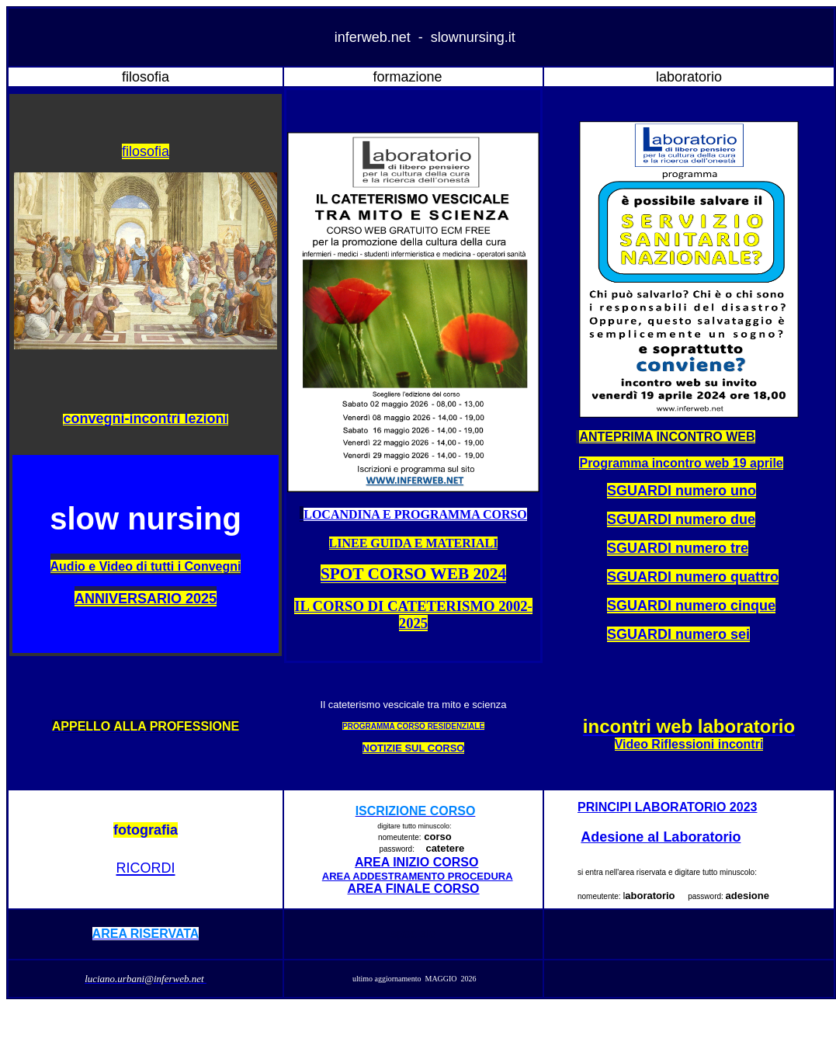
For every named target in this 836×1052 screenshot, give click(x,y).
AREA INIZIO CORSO (416, 862)
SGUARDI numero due (681, 519)
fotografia (145, 830)
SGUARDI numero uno (681, 490)
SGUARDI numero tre (677, 548)
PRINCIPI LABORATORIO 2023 (667, 807)
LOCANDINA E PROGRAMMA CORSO (415, 514)
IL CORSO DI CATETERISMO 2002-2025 (413, 614)
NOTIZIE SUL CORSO (413, 748)
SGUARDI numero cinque (691, 605)
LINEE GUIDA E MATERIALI (413, 543)
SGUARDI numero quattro (693, 577)
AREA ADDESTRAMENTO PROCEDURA (417, 876)
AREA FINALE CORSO (413, 888)
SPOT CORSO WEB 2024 (413, 573)
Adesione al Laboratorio (661, 837)
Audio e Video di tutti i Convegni (145, 566)
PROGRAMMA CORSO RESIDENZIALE (413, 726)
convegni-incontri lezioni (145, 418)
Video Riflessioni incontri (689, 744)
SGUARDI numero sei (678, 634)
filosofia (145, 151)
